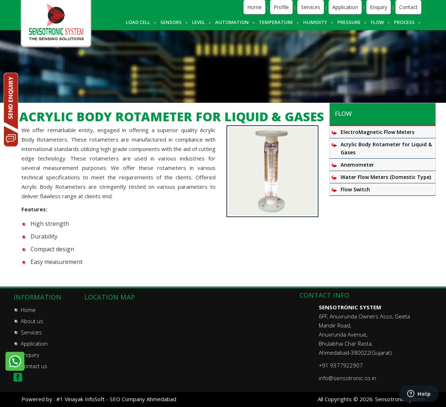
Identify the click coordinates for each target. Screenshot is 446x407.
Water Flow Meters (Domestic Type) (386, 177)
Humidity (315, 22)
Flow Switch (355, 189)
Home (254, 7)
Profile (281, 7)
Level (198, 22)
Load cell (138, 22)
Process (404, 22)
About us (32, 321)
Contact (408, 7)
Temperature (276, 22)
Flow (377, 22)
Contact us (34, 366)
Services (310, 7)
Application (345, 7)
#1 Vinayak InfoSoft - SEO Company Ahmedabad (116, 399)
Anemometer (357, 164)
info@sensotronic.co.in (347, 378)
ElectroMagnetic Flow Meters (377, 132)
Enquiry (378, 7)
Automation (232, 22)
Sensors (171, 22)
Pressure (349, 22)
